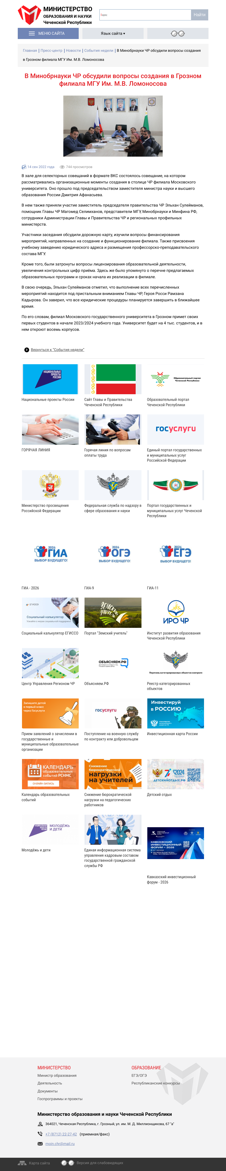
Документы (48, 1091)
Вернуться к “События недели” (58, 350)
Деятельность (50, 1083)
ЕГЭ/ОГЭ (139, 1076)
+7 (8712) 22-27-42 (61, 1134)
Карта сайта (39, 1163)
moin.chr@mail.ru (60, 1144)
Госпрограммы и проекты (60, 1099)
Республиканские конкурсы (156, 1083)
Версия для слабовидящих (100, 1163)
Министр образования (57, 1076)
